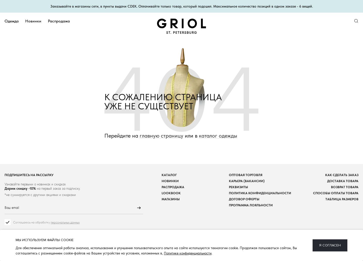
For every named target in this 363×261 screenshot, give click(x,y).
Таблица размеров (341, 199)
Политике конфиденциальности (187, 253)
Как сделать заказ (341, 175)
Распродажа (59, 21)
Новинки (33, 21)
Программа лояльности (251, 205)
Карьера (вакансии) (247, 181)
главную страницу (161, 136)
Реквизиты (238, 187)
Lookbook (171, 193)
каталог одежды (218, 136)
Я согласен (330, 245)
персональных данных (65, 222)
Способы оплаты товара (335, 193)
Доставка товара (342, 181)
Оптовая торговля (245, 175)
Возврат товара (344, 187)
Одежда (12, 21)
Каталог (169, 175)
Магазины (171, 199)
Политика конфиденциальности (260, 193)
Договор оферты (244, 199)
